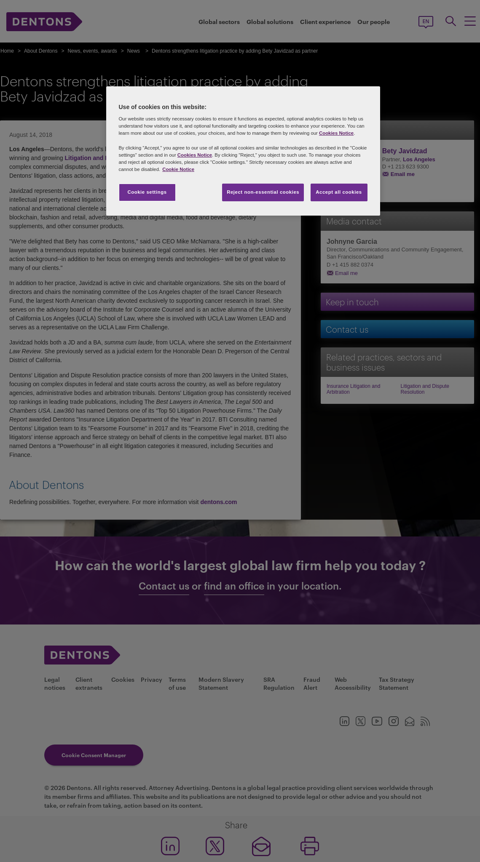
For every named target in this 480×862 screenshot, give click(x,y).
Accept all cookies (339, 192)
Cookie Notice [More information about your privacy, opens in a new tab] (178, 169)
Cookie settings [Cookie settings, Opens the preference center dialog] (146, 192)
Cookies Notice (336, 133)
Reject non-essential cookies (263, 192)
